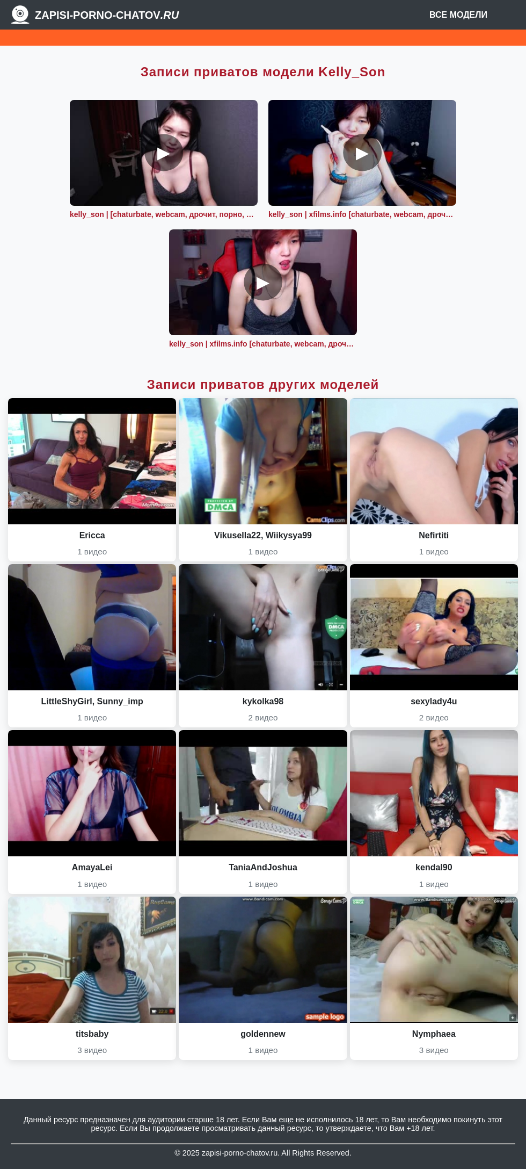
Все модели (458, 14)
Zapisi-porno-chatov (107, 15)
